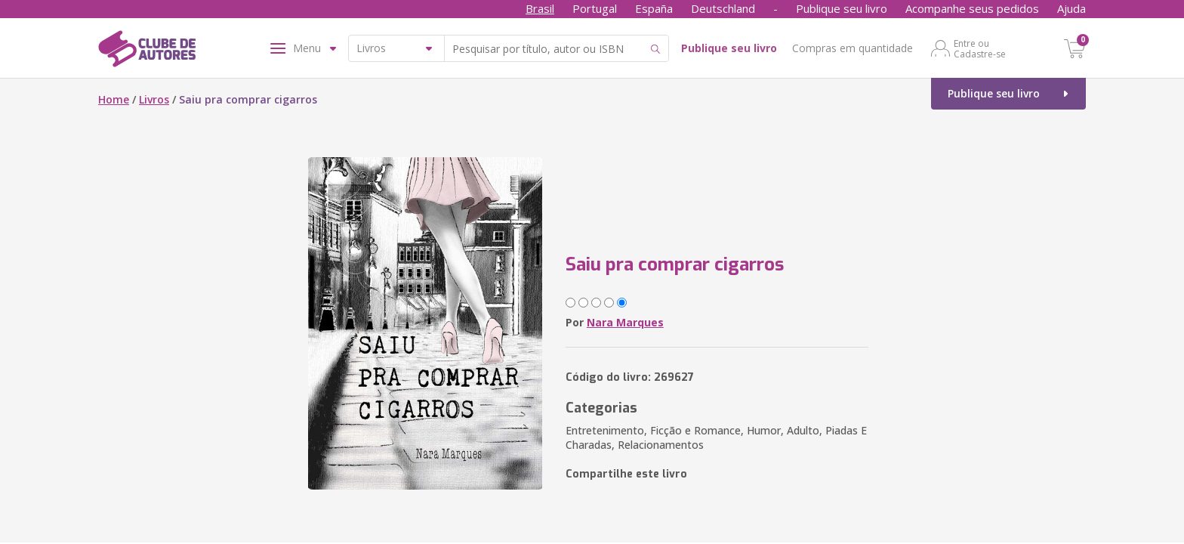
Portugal (594, 8)
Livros (154, 99)
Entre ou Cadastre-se (980, 48)
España (654, 8)
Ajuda (1071, 8)
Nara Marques (625, 322)
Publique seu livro (841, 8)
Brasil (540, 8)
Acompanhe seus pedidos (972, 8)
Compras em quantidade (852, 48)
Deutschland (723, 8)
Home (113, 99)
